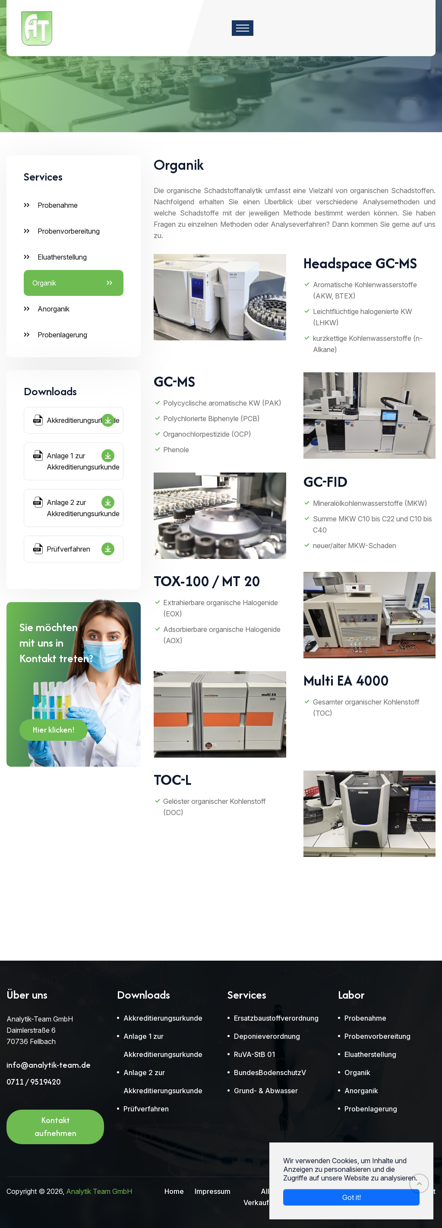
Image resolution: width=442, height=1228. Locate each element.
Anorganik (53, 309)
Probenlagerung (62, 334)
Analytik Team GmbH (99, 1191)
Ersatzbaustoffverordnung (276, 1018)
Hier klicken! (53, 732)
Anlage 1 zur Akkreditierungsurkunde (76, 460)
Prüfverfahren (73, 549)
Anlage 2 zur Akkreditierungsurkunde (76, 507)
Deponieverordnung (267, 1036)
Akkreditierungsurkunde (76, 420)
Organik (44, 283)
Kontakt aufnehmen (55, 1129)
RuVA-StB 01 (254, 1054)
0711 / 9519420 (33, 1082)
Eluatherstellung (62, 257)
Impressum (212, 1191)
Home (174, 1191)
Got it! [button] (351, 1197)
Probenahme (58, 205)
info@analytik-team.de (48, 1065)
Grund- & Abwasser (266, 1090)
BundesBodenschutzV (270, 1072)
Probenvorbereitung (69, 231)
